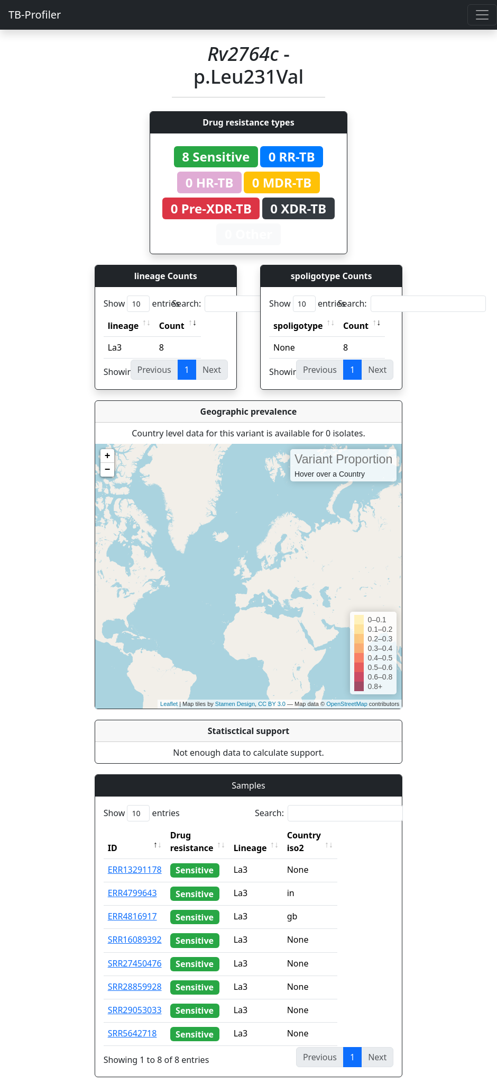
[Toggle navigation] (482, 14)
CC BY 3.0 (272, 704)
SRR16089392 (135, 927)
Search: (246, 304)
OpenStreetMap (346, 704)
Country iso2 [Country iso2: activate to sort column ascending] (336, 835)
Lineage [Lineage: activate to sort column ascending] (273, 835)
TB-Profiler (34, 14)
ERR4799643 (132, 880)
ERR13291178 (135, 857)
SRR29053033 (135, 997)
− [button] (108, 469)
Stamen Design (235, 704)
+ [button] (108, 456)
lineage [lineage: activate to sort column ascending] (123, 326)
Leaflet (169, 704)
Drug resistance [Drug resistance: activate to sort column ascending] (203, 835)
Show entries (142, 304)
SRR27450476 (135, 950)
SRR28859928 (135, 974)
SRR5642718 (132, 1020)
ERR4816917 (132, 903)
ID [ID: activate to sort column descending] (112, 835)
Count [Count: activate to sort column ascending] (172, 326)
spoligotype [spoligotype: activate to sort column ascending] (298, 326)
